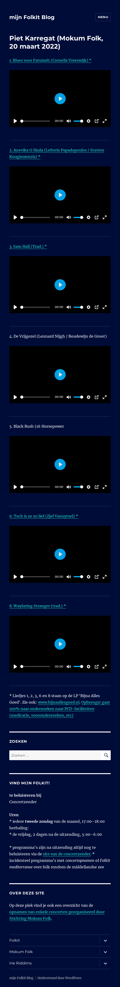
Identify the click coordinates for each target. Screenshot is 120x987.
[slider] (35, 121)
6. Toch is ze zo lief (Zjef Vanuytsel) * (43, 516)
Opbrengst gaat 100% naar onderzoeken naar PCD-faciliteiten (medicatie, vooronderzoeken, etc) (59, 709)
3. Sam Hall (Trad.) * (28, 246)
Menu (103, 17)
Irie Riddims (20, 963)
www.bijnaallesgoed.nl (58, 702)
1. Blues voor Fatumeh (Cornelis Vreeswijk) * (50, 60)
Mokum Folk (21, 952)
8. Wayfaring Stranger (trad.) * (37, 606)
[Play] (15, 121)
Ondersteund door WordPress (60, 978)
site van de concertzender (66, 854)
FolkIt (14, 940)
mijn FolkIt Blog (32, 17)
